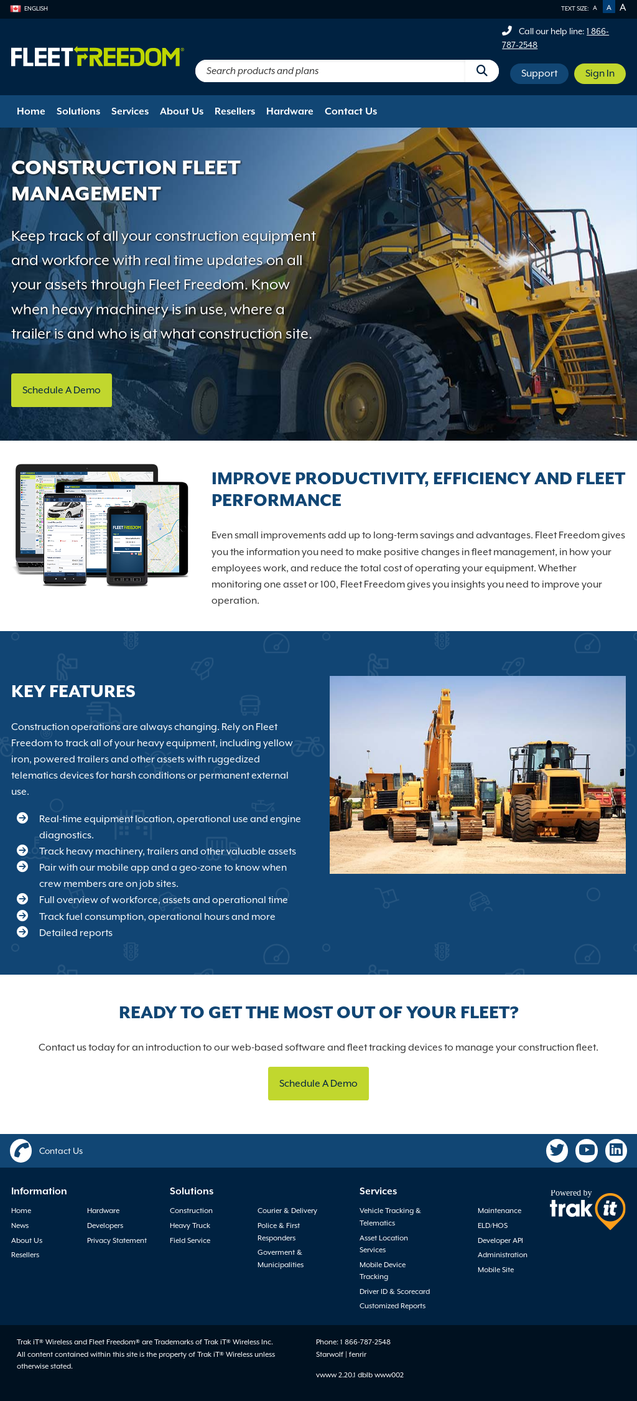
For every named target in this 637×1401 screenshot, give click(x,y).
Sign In (600, 73)
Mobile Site (496, 1269)
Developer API (500, 1240)
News (20, 1225)
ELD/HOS (493, 1225)
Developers (105, 1225)
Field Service (190, 1240)
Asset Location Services (384, 1244)
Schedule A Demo (61, 390)
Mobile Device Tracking (383, 1271)
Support (539, 73)
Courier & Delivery (287, 1210)
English (29, 8)
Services (130, 111)
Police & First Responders (279, 1231)
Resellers (235, 111)
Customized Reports (392, 1305)
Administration (503, 1254)
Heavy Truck (190, 1225)
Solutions (78, 111)
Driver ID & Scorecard (395, 1291)
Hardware (290, 111)
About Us (181, 111)
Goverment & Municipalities (281, 1258)
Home (31, 111)
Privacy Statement (117, 1240)
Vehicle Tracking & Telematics (390, 1216)
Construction (191, 1210)
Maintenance (499, 1210)
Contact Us (351, 111)
